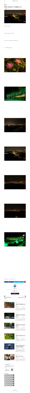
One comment (23, 327)
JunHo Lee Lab (15, 0)
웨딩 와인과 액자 (19, 356)
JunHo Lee (15, 288)
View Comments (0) (14, 293)
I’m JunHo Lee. (7, 364)
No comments (23, 317)
